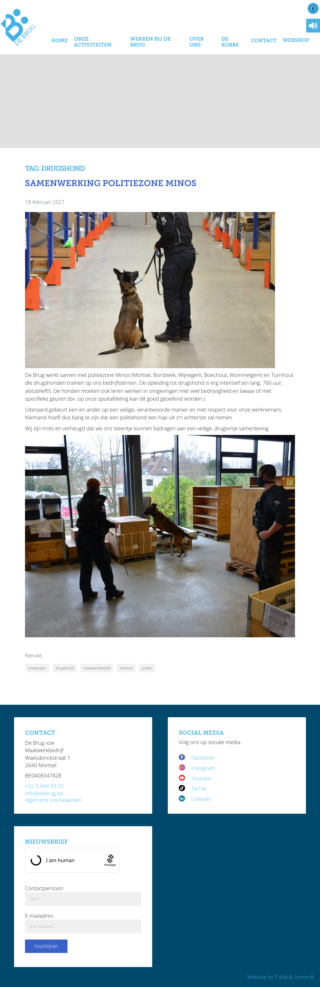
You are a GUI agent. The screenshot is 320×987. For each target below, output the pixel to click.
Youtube (201, 778)
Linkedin (201, 798)
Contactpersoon (44, 888)
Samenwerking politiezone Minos (110, 183)
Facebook (203, 757)
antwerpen (37, 668)
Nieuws (33, 655)
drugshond (65, 668)
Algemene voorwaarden (53, 799)
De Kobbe (230, 42)
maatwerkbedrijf (96, 668)
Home (59, 41)
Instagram (203, 768)
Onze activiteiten (92, 42)
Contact (264, 41)
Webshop (296, 40)
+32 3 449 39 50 (44, 785)
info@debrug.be (44, 793)
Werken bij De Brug (150, 42)
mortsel (126, 668)
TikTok (198, 788)
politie (147, 668)
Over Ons (196, 42)
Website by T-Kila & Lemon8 (280, 976)
